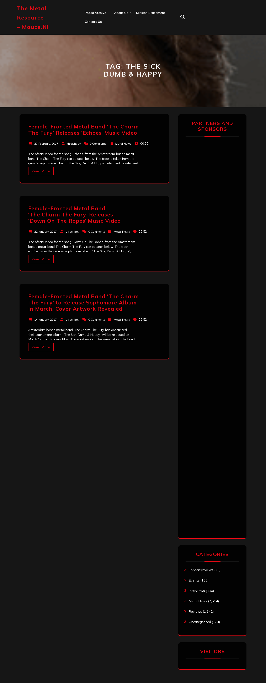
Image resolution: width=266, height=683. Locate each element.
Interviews (197, 591)
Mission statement (150, 13)
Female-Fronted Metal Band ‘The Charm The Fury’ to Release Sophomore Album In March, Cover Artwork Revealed (83, 302)
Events (194, 580)
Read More (41, 171)
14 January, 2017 (45, 319)
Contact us (93, 22)
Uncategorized (200, 622)
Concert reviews (201, 570)
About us (121, 13)
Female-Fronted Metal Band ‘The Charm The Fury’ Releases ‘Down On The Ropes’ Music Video (74, 214)
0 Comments (98, 143)
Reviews (195, 611)
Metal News (123, 143)
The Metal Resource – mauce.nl (33, 17)
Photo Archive (95, 13)
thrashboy (74, 143)
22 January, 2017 (45, 231)
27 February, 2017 (46, 143)
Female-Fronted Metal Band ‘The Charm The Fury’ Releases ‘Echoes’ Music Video (83, 129)
